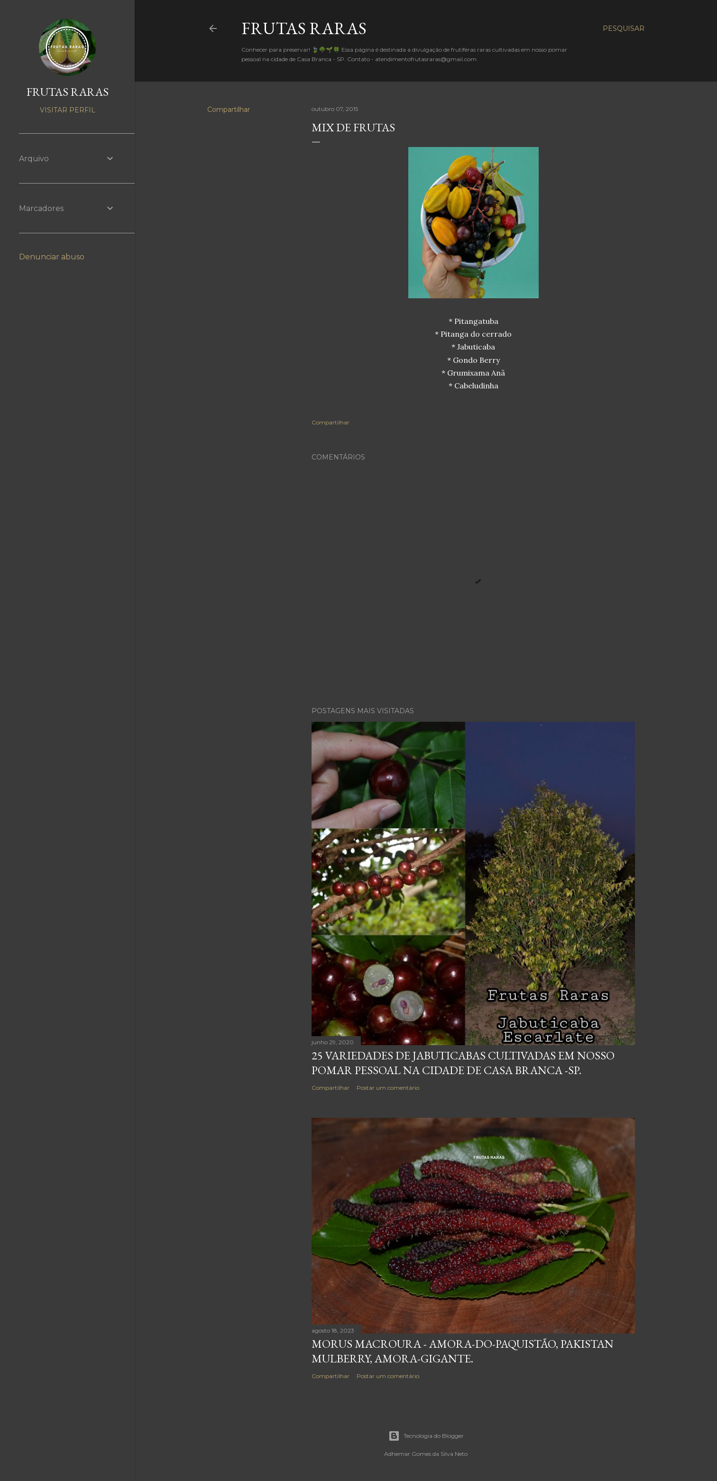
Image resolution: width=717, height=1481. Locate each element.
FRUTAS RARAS (304, 28)
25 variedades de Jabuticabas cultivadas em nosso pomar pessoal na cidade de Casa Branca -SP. (463, 1062)
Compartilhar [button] (228, 109)
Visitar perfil (67, 110)
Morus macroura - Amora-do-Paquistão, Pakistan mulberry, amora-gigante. (463, 1351)
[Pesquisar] (623, 28)
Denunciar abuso (51, 256)
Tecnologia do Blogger (426, 1436)
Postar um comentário (388, 1087)
